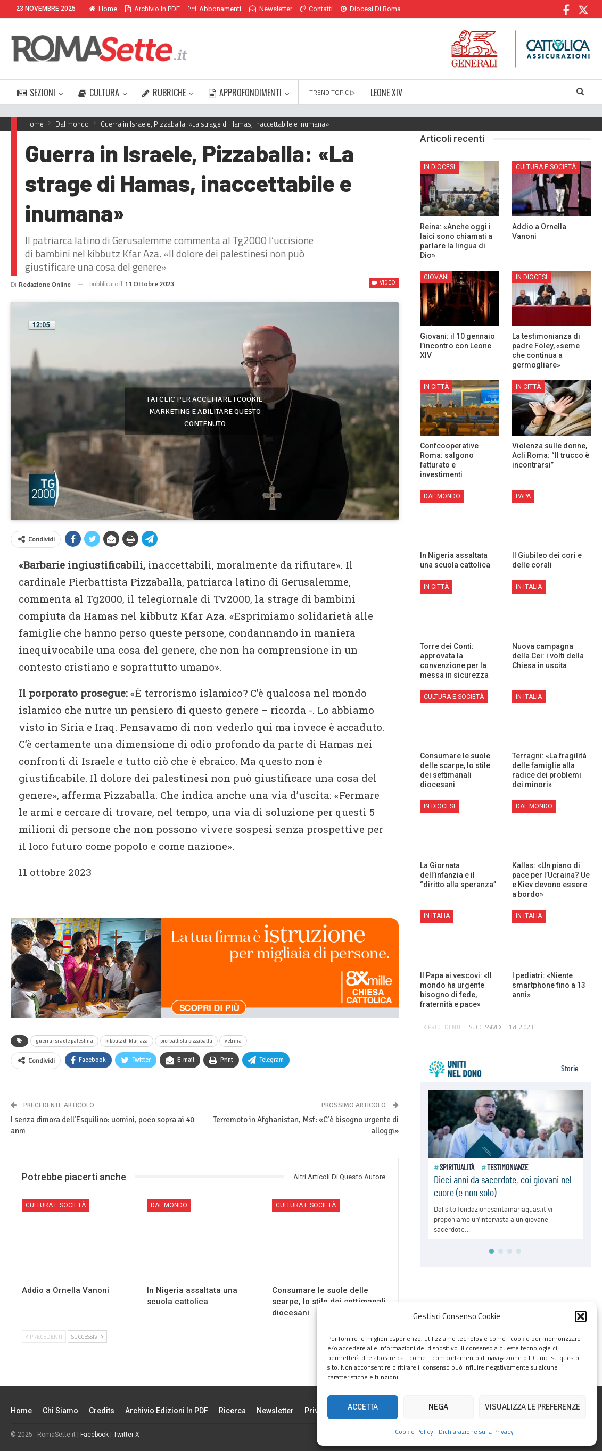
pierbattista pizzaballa (186, 1041)
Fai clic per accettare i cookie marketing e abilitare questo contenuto (204, 411)
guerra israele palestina (64, 1041)
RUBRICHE (164, 92)
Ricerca (232, 1410)
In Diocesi (439, 167)
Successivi (87, 1336)
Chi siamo (60, 1410)
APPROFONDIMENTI (245, 92)
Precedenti (44, 1336)
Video (383, 283)
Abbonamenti (214, 9)
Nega (438, 1407)
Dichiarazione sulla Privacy (476, 1432)
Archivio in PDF (152, 9)
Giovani (436, 277)
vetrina (233, 1041)
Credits (101, 1410)
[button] (580, 1316)
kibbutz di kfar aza (126, 1041)
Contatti (316, 9)
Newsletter (270, 9)
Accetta (363, 1407)
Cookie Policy (414, 1432)
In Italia (529, 586)
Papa (523, 496)
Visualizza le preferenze (532, 1407)
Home (103, 9)
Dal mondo (169, 1205)
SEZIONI (36, 92)
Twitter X (126, 1434)
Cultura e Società (56, 1205)
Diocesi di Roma (371, 9)
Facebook (94, 1434)
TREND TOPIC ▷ (332, 92)
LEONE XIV (386, 92)
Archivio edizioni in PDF (166, 1410)
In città (436, 386)
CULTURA (98, 92)
